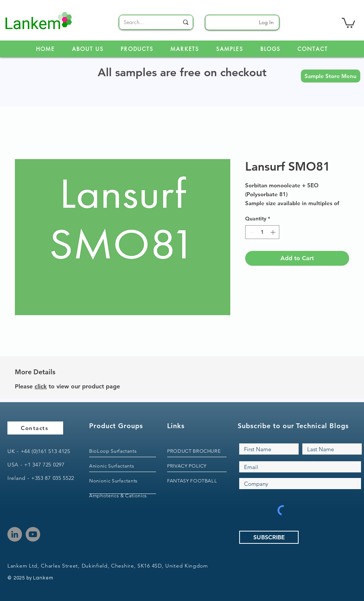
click (41, 386)
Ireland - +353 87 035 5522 (40, 478)
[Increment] (273, 232)
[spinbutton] (262, 232)
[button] (330, 76)
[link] (348, 22)
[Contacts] (35, 427)
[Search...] (146, 22)
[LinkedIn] (14, 534)
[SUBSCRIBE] (269, 537)
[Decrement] (251, 232)
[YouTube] (33, 534)
